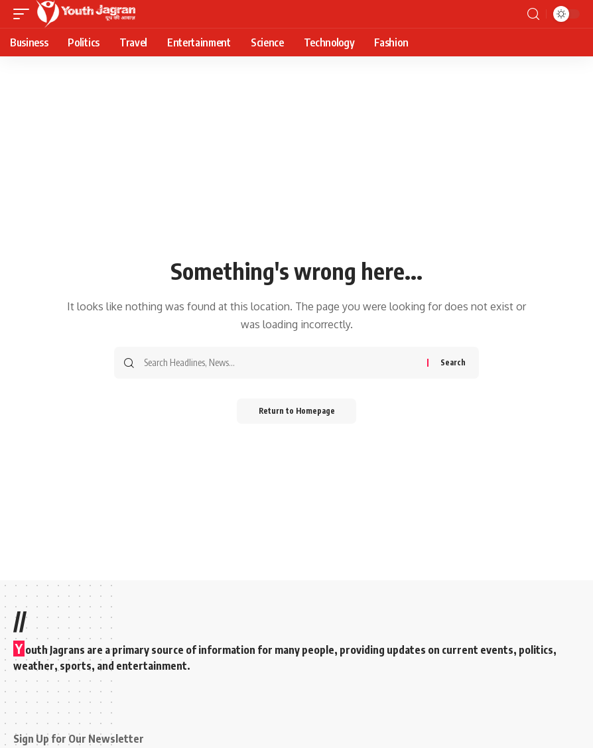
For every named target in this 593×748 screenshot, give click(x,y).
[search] (533, 14)
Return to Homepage (297, 411)
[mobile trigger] (24, 14)
